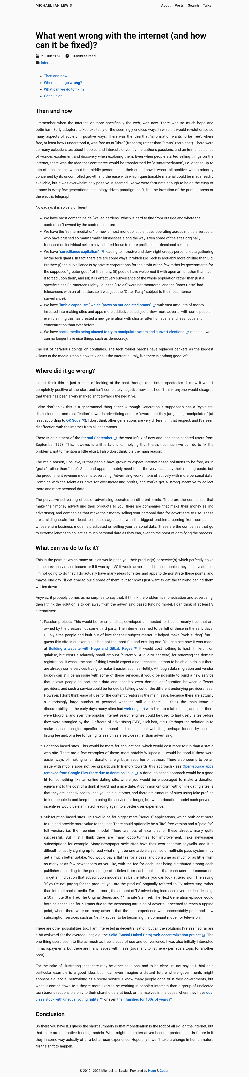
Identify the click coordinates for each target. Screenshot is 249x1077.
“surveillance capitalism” (79, 251)
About (166, 5)
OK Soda (73, 420)
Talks (207, 5)
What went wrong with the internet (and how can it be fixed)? (121, 40)
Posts (179, 5)
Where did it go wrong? (63, 82)
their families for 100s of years (142, 999)
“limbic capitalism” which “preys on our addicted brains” (105, 305)
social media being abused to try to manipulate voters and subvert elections (121, 332)
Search (193, 5)
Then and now (55, 76)
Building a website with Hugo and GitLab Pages (90, 648)
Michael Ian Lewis (54, 5)
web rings (132, 709)
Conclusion (53, 96)
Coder (164, 1071)
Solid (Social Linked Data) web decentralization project (155, 935)
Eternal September (97, 438)
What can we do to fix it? (64, 89)
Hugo (152, 1071)
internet (47, 62)
